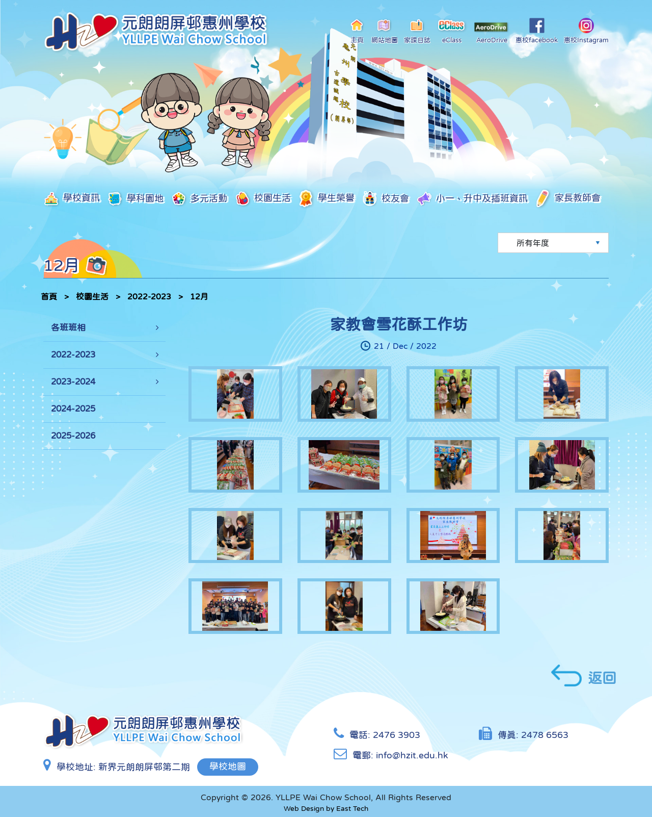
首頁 (49, 296)
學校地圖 (228, 766)
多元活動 (199, 199)
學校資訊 (71, 198)
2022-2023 (149, 296)
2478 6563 (544, 734)
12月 (199, 296)
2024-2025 (73, 408)
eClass (452, 30)
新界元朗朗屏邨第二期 (144, 766)
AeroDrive (491, 32)
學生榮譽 (326, 199)
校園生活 (262, 199)
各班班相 (68, 327)
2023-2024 (73, 381)
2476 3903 (396, 734)
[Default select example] (553, 243)
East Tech (352, 807)
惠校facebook (536, 30)
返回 (583, 675)
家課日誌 (417, 30)
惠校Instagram (586, 30)
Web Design (304, 807)
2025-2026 (73, 435)
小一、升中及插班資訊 (472, 199)
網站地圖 (384, 30)
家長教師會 (568, 199)
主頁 (357, 30)
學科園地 (135, 199)
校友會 (385, 198)
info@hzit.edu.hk (412, 754)
